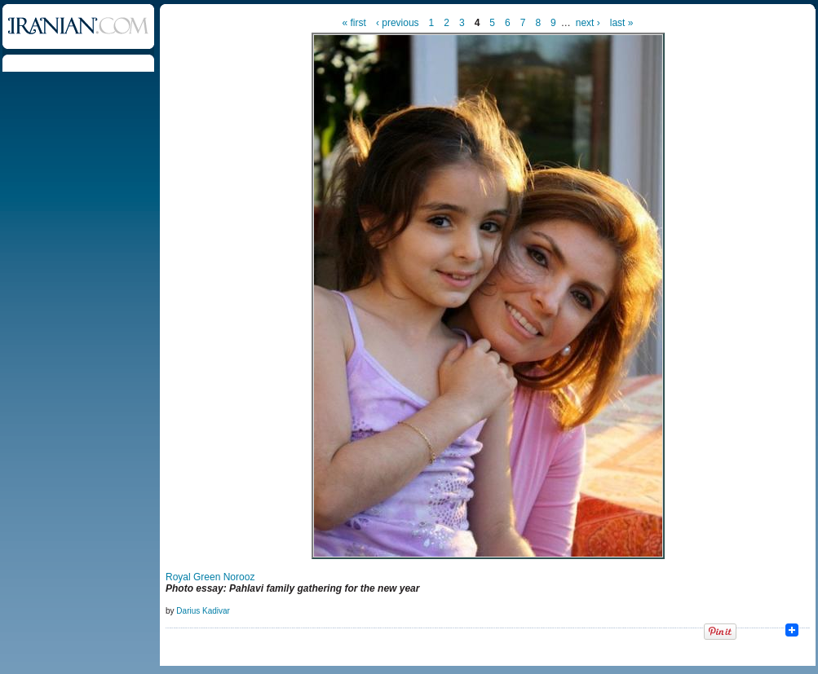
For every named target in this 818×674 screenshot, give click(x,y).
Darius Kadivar (203, 610)
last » (622, 23)
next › (588, 23)
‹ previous (397, 23)
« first (354, 23)
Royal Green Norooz (210, 577)
